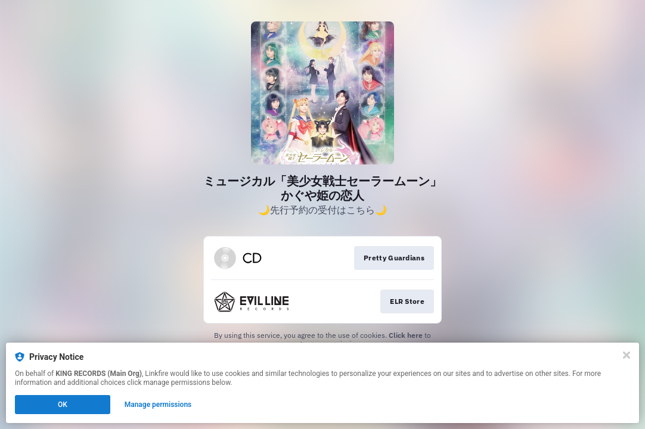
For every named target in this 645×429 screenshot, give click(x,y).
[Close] (626, 355)
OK (62, 404)
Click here (406, 335)
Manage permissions (158, 404)
